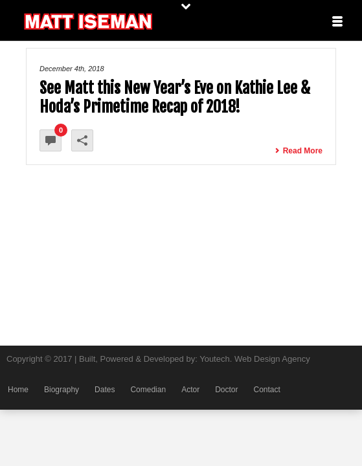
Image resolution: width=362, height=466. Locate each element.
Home (18, 389)
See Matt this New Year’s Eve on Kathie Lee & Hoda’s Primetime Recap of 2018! (175, 97)
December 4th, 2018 (72, 68)
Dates (105, 389)
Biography (61, 389)
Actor (190, 389)
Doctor (226, 389)
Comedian (148, 389)
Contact (266, 389)
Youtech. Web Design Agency (254, 359)
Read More (298, 151)
